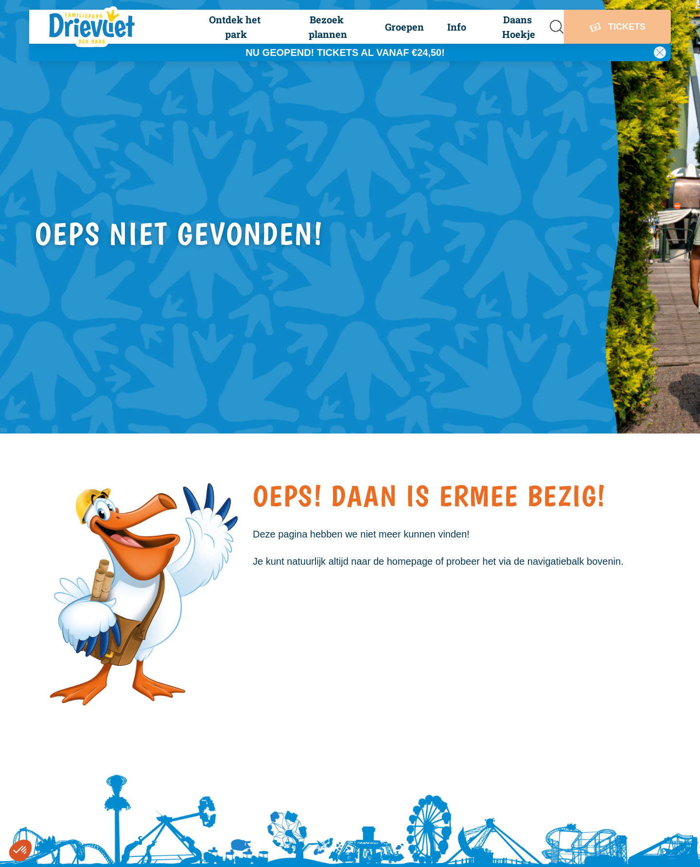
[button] (235, 27)
